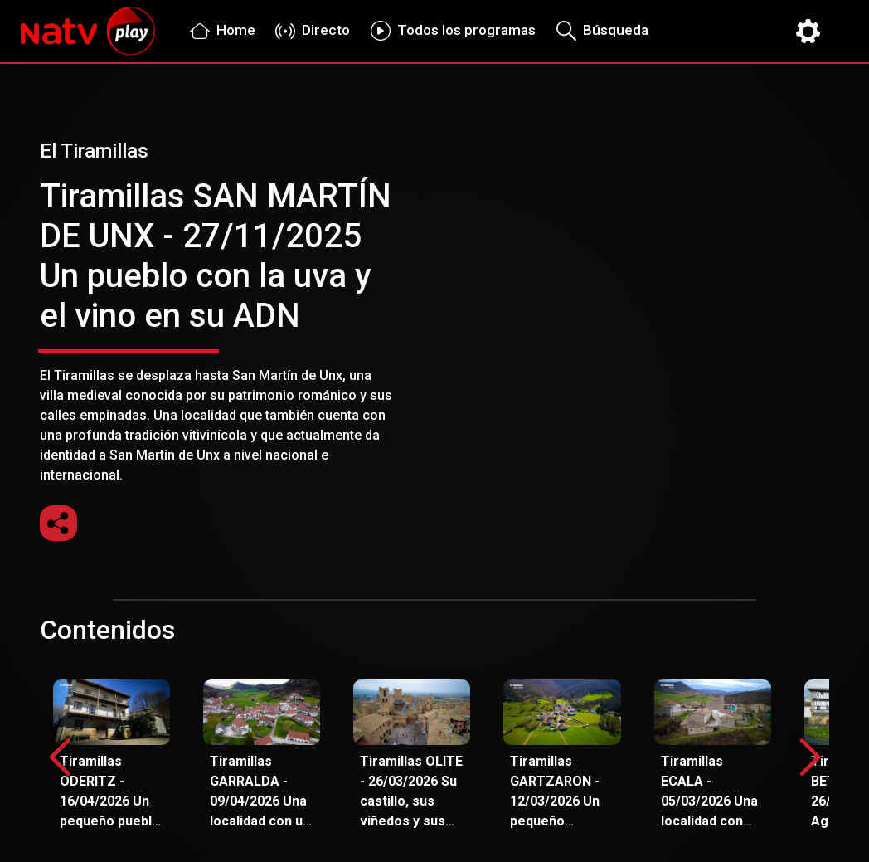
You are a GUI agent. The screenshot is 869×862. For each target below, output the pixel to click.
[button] (810, 758)
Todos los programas (449, 31)
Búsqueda (598, 31)
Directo (309, 30)
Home (218, 30)
